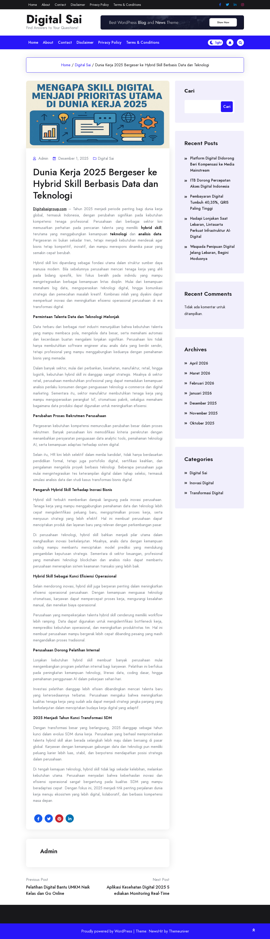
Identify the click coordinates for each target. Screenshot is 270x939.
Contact (60, 4)
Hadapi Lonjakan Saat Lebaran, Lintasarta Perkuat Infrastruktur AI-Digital (210, 227)
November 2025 (203, 413)
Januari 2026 (201, 393)
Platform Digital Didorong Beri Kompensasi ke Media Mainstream (212, 164)
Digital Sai (54, 19)
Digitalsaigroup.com (50, 209)
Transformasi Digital (206, 493)
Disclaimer (78, 4)
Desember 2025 (203, 403)
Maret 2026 (200, 373)
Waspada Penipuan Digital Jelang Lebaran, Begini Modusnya (212, 252)
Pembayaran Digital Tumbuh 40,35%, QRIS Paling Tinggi (209, 202)
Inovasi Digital (202, 483)
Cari (189, 90)
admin (48, 851)
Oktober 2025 (202, 423)
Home (32, 4)
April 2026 (199, 363)
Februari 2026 (202, 383)
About (46, 4)
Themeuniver (179, 931)
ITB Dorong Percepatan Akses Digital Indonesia (210, 183)
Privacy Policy (99, 4)
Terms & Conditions (127, 4)
